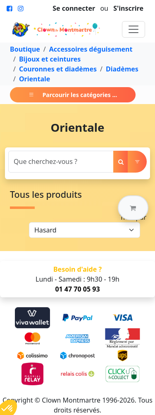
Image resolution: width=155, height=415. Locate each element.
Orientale (34, 78)
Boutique (25, 49)
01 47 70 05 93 (77, 289)
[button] (133, 207)
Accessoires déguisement (91, 49)
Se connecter (73, 8)
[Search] (61, 162)
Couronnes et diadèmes (58, 69)
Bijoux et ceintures (50, 59)
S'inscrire (128, 8)
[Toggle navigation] (133, 29)
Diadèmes (122, 69)
